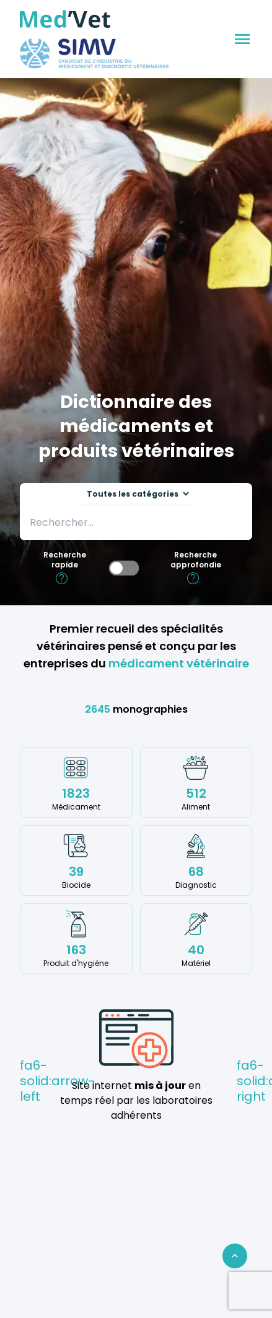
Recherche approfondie (195, 560)
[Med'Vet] (65, 19)
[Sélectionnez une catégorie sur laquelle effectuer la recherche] (136, 494)
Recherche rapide (64, 560)
